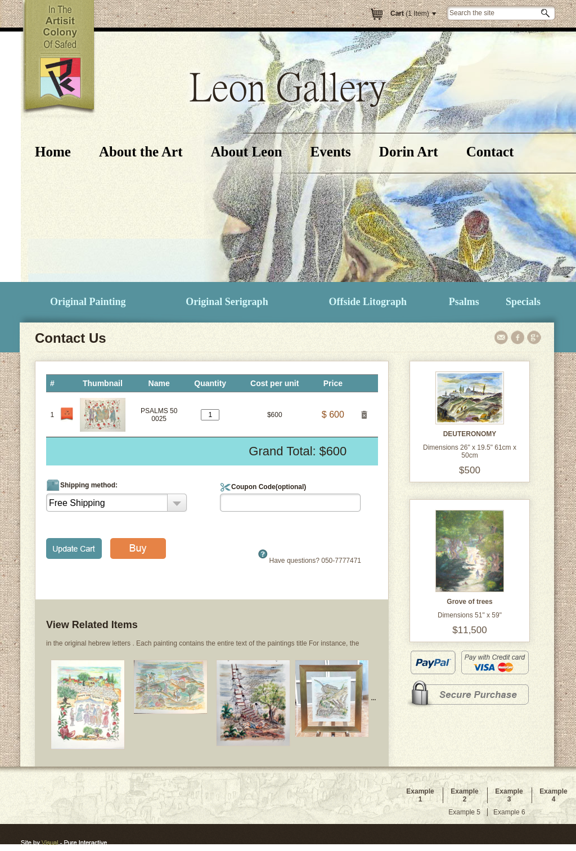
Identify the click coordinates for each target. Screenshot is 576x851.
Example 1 (420, 795)
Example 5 (464, 812)
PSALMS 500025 (159, 415)
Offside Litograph (368, 301)
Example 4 (553, 795)
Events (330, 151)
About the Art (141, 151)
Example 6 (509, 812)
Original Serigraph (227, 301)
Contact (490, 151)
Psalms (464, 301)
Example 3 (509, 795)
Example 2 (464, 795)
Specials (523, 301)
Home (53, 151)
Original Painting (88, 301)
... (335, 698)
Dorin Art (408, 151)
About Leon (246, 151)
